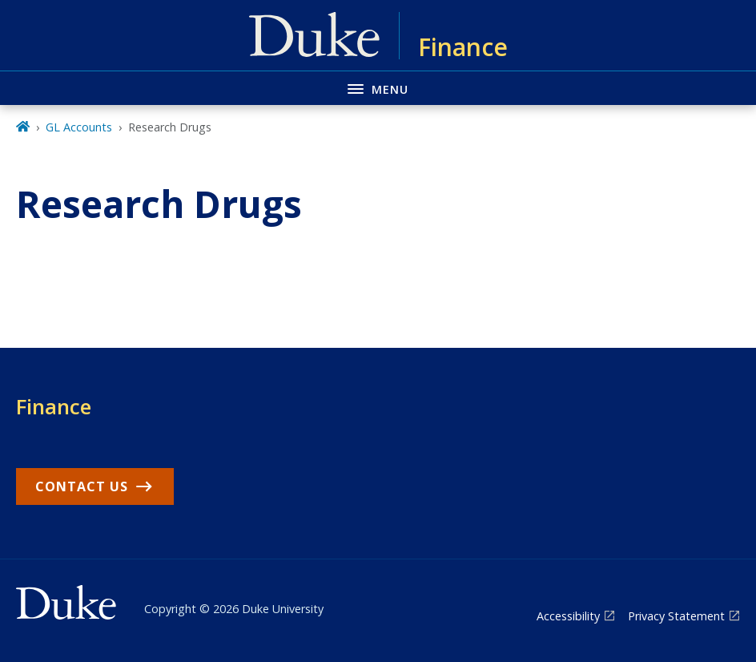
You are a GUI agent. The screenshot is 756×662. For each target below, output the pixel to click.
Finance (53, 406)
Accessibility (568, 616)
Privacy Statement (676, 616)
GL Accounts (79, 127)
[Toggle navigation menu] (378, 88)
